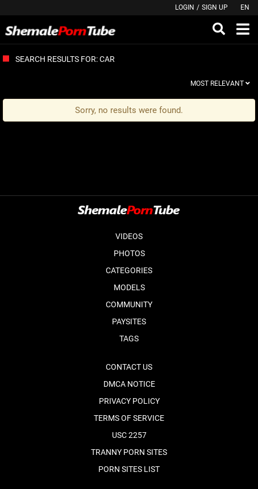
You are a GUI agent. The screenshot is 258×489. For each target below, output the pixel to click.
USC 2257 (129, 435)
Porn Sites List (129, 469)
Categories (129, 270)
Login (184, 7)
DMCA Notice (129, 383)
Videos (129, 236)
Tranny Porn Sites (129, 452)
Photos (129, 253)
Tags (129, 338)
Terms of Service (129, 418)
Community (129, 304)
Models (129, 287)
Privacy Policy (129, 401)
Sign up (215, 7)
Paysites (129, 321)
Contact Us (129, 366)
